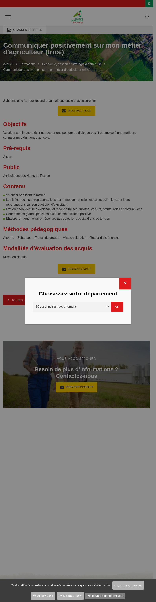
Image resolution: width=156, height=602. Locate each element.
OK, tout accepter (128, 585)
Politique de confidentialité (105, 595)
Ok (117, 306)
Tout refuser (43, 596)
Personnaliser (70, 596)
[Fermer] (125, 283)
